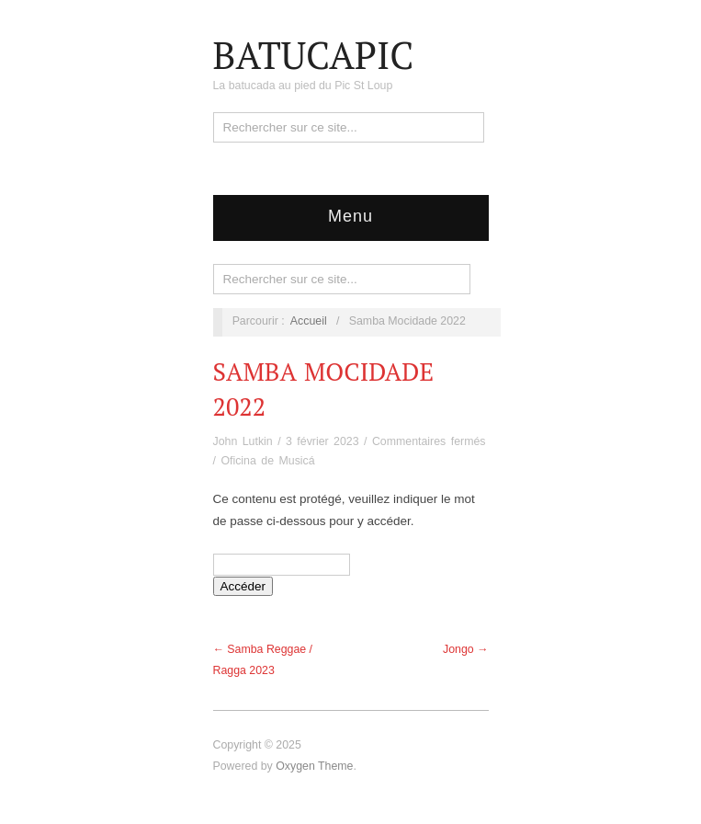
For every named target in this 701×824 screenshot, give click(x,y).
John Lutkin (243, 441)
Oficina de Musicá (267, 460)
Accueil (308, 321)
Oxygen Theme (314, 766)
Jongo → (465, 649)
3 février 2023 (322, 441)
